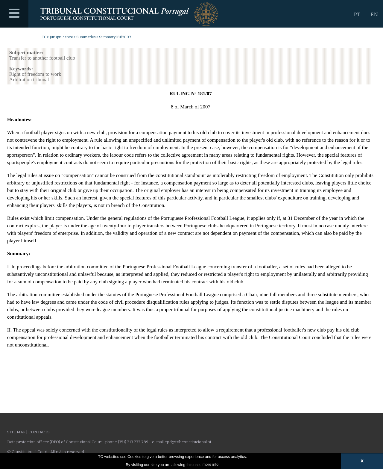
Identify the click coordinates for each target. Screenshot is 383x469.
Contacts (39, 432)
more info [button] (210, 464)
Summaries (86, 37)
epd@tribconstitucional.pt (188, 442)
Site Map (16, 432)
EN (374, 14)
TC (44, 37)
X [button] (362, 461)
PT (357, 14)
